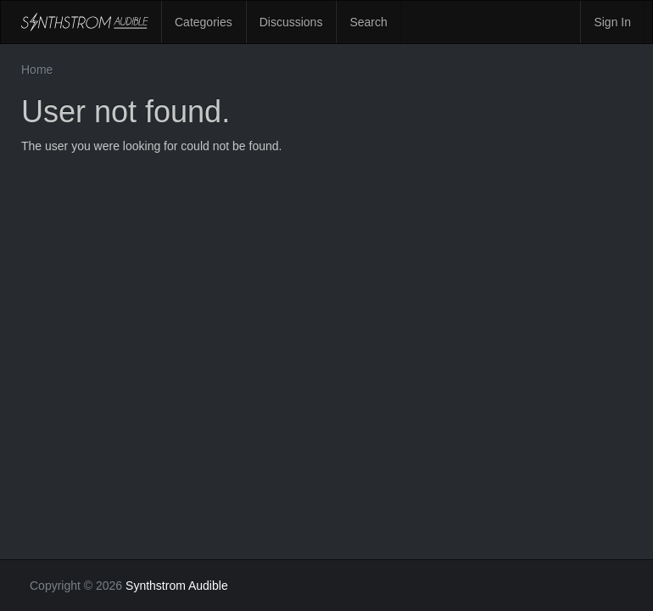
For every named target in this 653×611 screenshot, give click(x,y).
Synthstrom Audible (84, 22)
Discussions (291, 22)
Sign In (612, 22)
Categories (203, 22)
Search (368, 22)
